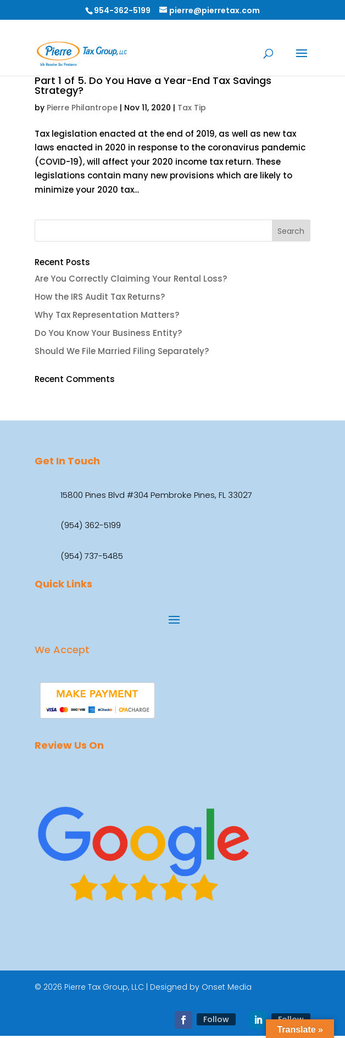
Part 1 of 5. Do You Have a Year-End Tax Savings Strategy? (153, 85)
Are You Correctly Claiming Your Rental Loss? (131, 278)
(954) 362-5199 (90, 525)
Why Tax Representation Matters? (107, 315)
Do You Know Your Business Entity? (108, 333)
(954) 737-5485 (91, 556)
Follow (216, 1019)
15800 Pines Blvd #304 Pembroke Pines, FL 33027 (156, 495)
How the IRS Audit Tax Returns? (100, 296)
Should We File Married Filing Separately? (122, 351)
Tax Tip (191, 107)
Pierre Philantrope (82, 107)
